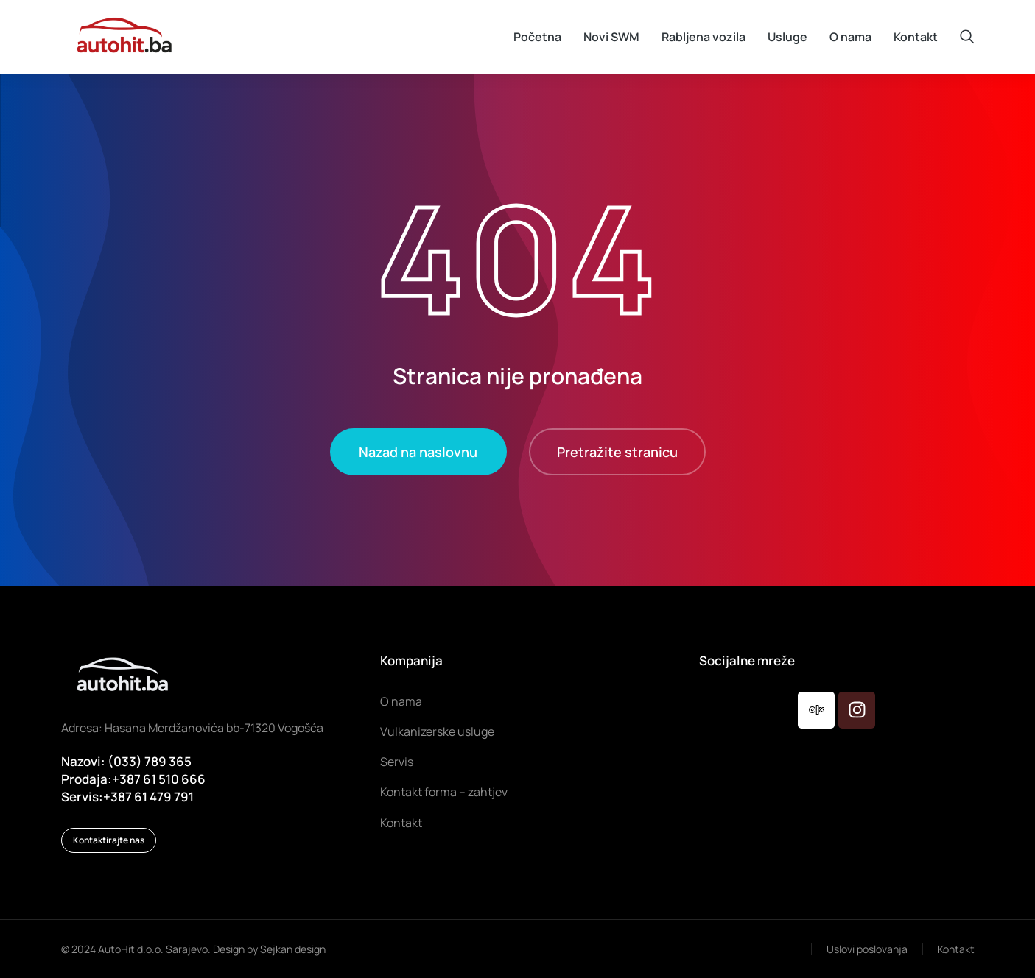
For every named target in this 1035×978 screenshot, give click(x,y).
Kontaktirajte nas (108, 840)
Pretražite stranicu (617, 452)
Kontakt (956, 949)
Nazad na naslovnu (418, 452)
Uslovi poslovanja (867, 949)
